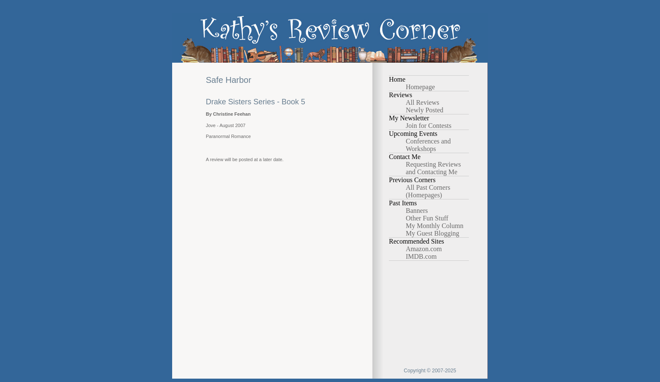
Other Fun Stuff (427, 218)
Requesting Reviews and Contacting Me (433, 168)
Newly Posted (424, 110)
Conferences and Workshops (428, 145)
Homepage (420, 86)
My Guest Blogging (432, 233)
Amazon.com (424, 248)
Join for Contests (428, 125)
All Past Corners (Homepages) (428, 191)
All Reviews (422, 102)
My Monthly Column (434, 225)
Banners (417, 210)
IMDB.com (421, 256)
